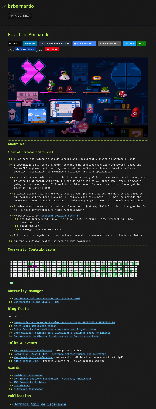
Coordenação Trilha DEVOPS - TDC (36, 301)
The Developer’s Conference (33, 349)
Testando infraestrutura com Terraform (79, 353)
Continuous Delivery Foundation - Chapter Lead (47, 297)
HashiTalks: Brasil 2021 (31, 353)
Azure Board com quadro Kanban (35, 325)
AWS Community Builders (30, 381)
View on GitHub (20, 16)
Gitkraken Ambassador (28, 388)
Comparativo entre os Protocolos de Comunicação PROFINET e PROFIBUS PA (64, 321)
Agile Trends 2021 (26, 360)
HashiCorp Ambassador (28, 374)
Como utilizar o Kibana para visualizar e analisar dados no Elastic (62, 331)
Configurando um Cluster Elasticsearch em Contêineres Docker (57, 335)
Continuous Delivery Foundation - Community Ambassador (52, 377)
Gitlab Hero (22, 384)
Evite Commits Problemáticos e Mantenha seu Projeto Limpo (55, 328)
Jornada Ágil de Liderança (40, 403)
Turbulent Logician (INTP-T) (60, 215)
